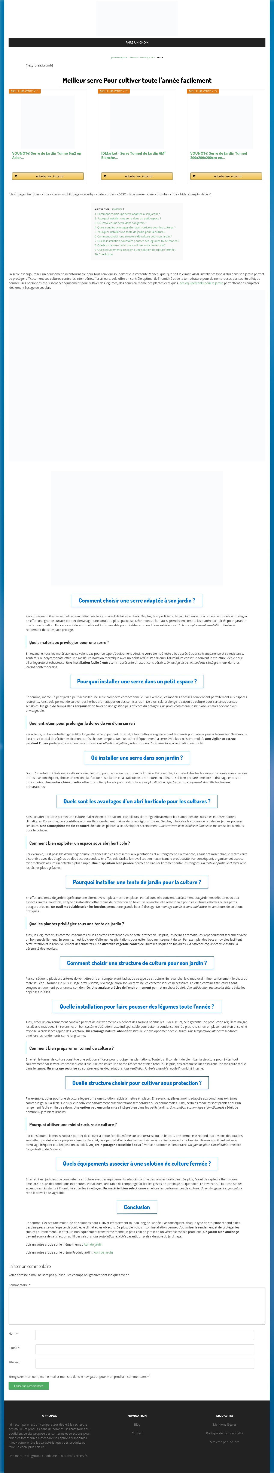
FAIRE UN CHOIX (137, 42)
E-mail (14, 1348)
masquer (117, 208)
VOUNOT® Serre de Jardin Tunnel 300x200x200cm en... (218, 155)
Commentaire (19, 1285)
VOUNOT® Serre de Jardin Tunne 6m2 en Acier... (46, 155)
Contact (137, 1433)
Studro (235, 1442)
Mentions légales (225, 1424)
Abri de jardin (93, 1244)
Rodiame (51, 1456)
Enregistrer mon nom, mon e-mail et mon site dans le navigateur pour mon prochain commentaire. (78, 1377)
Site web (14, 1362)
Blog (137, 1424)
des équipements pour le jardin (201, 283)
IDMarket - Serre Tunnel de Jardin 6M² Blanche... (133, 155)
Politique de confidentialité (224, 1433)
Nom (13, 1333)
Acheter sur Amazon (50, 176)
